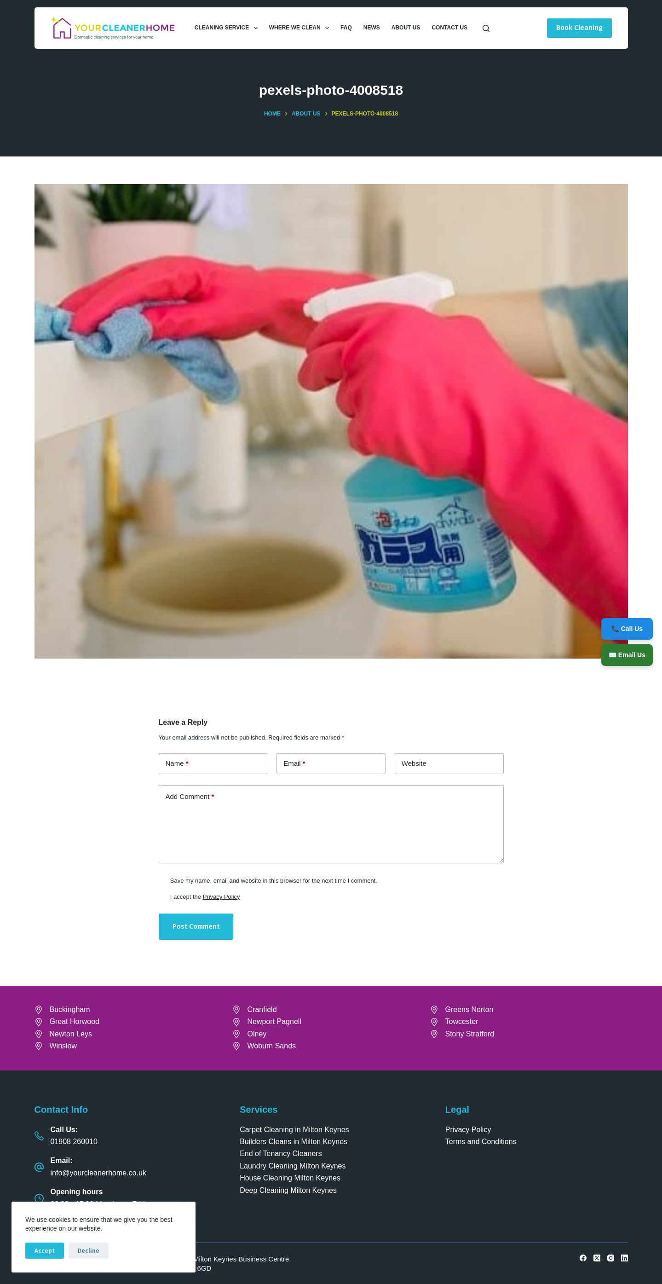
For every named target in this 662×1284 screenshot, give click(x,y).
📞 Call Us (627, 628)
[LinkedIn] (624, 1258)
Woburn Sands (272, 1046)
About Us (405, 27)
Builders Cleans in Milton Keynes (293, 1141)
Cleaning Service (228, 28)
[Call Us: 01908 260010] (39, 1135)
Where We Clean (301, 28)
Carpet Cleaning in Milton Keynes (294, 1130)
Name (177, 763)
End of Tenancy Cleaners (281, 1153)
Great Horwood (75, 1021)
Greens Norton (469, 1009)
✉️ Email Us (627, 655)
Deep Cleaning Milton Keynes (288, 1190)
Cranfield (262, 1009)
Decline (88, 1250)
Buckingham (70, 1009)
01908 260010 (74, 1141)
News (371, 27)
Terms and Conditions (481, 1141)
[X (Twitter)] (596, 1258)
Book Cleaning (579, 27)
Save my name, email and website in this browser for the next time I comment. (273, 880)
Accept (45, 1250)
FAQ (346, 27)
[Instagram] (610, 1258)
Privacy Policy (221, 896)
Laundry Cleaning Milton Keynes (292, 1166)
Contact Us (449, 27)
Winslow (63, 1046)
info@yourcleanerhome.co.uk (98, 1173)
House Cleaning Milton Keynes (290, 1178)
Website (414, 763)
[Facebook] (583, 1258)
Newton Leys (71, 1034)
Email (294, 763)
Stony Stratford (470, 1034)
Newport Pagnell (274, 1021)
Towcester (461, 1021)
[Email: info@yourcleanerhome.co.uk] (39, 1167)
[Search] (486, 28)
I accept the (205, 896)
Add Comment (190, 797)
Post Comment (196, 926)
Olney (257, 1034)
